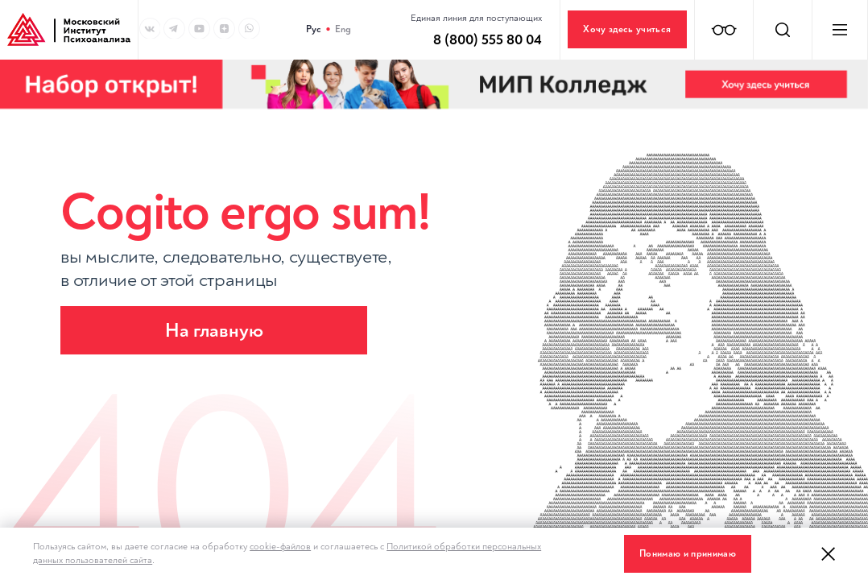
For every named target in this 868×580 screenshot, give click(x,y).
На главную (214, 330)
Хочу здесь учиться (627, 29)
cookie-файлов (280, 547)
